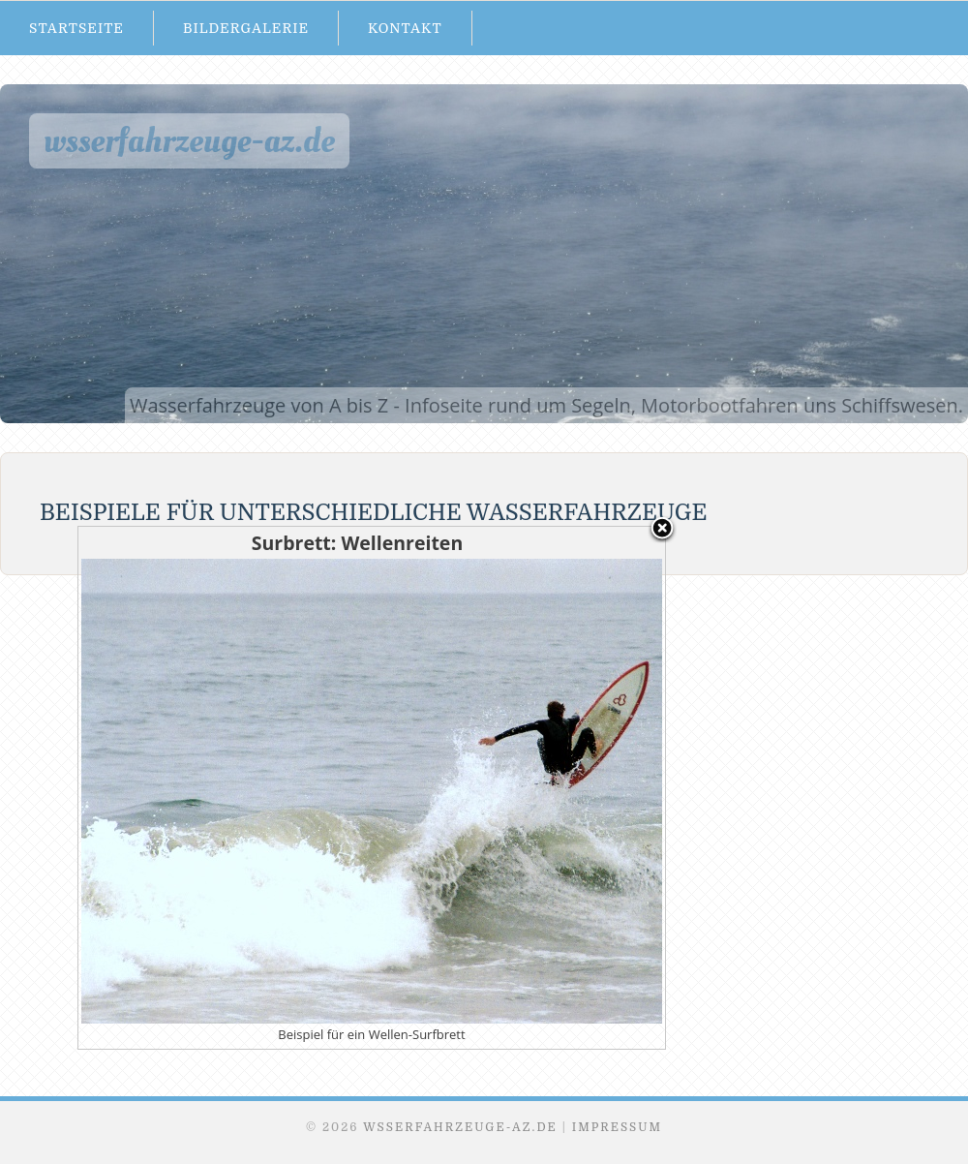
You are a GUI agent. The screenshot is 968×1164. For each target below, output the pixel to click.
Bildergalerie (246, 28)
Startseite (76, 28)
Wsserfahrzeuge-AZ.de (189, 141)
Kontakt (405, 28)
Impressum (617, 1127)
